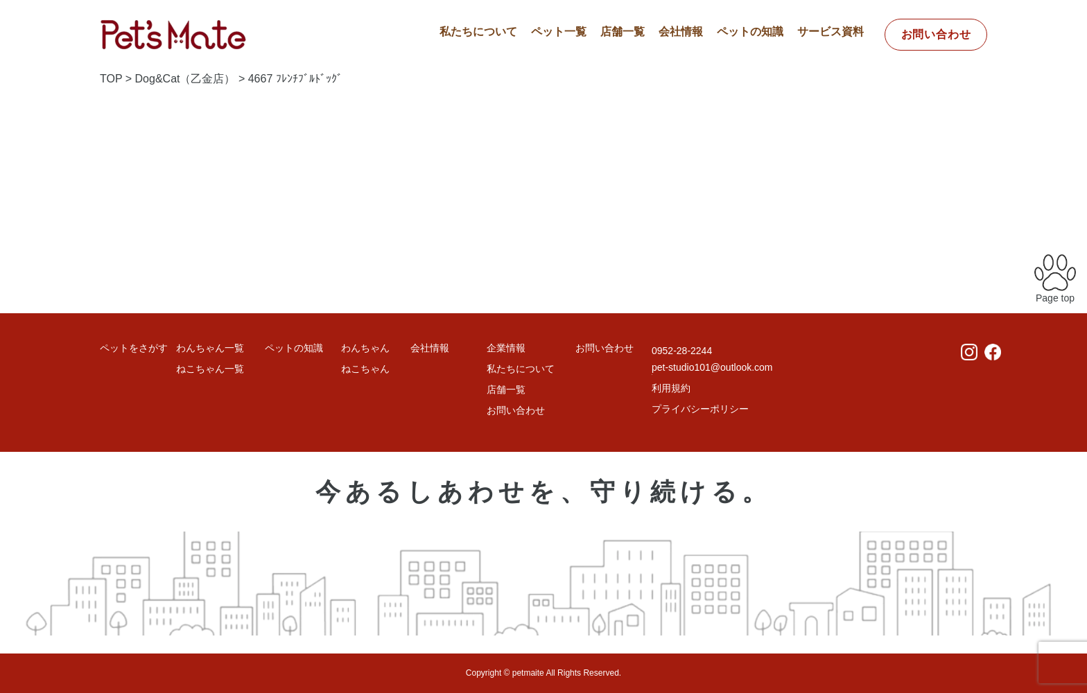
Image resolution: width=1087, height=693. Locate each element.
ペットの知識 (750, 31)
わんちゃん (365, 347)
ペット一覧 (558, 31)
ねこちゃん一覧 (210, 368)
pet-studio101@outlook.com (712, 367)
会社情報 (681, 31)
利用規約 (671, 388)
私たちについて (478, 31)
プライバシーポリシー (700, 408)
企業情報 (506, 347)
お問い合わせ (936, 34)
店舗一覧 (622, 31)
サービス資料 (830, 31)
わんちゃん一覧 (210, 347)
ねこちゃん (365, 368)
